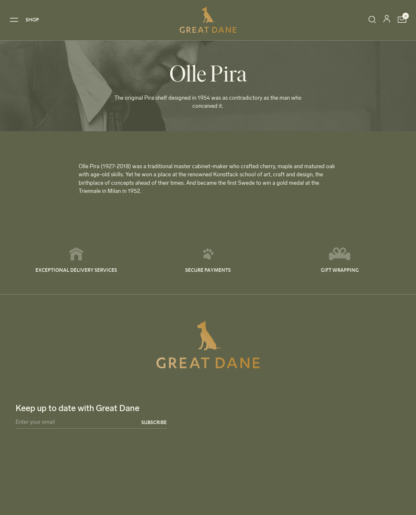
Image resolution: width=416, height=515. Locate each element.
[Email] (91, 423)
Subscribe (154, 422)
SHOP (32, 19)
